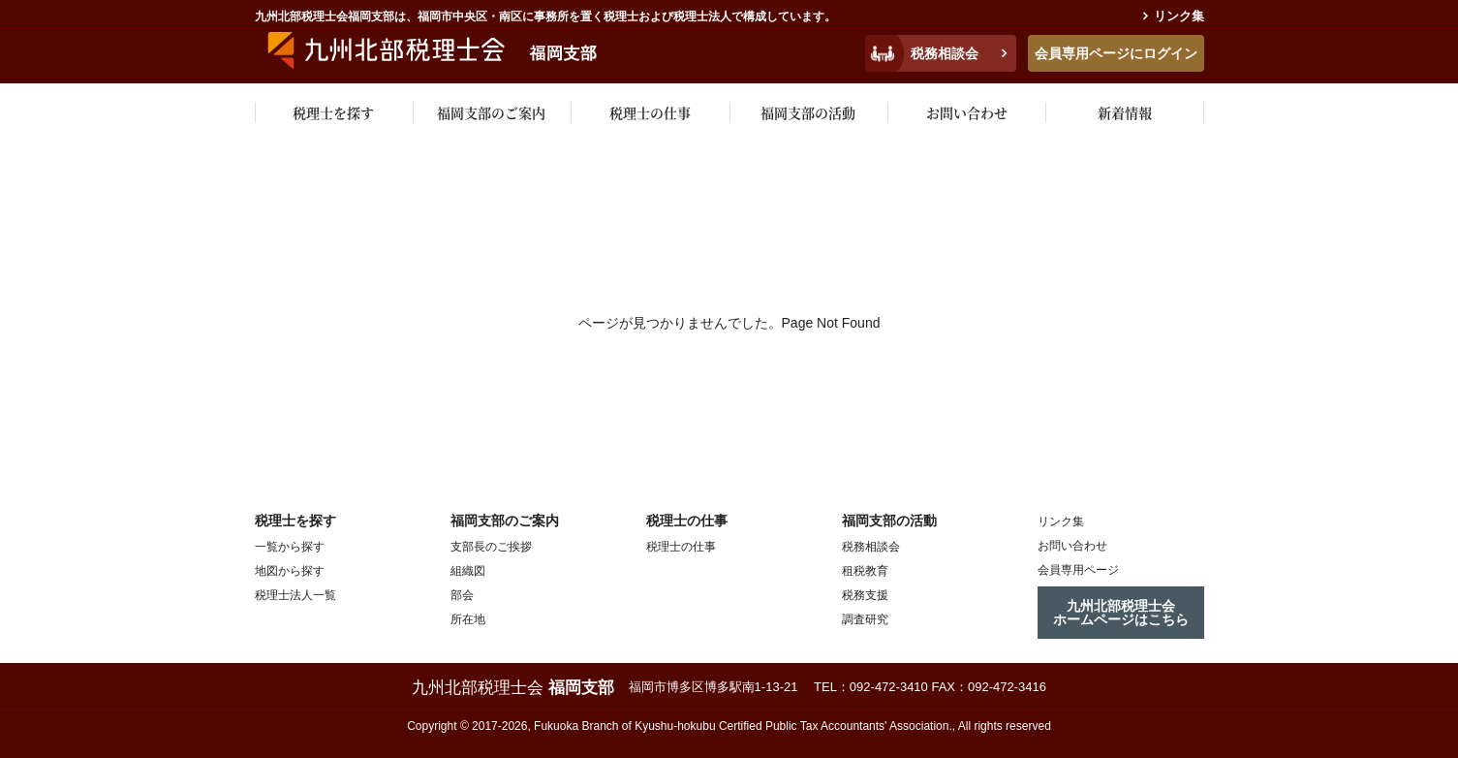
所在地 (467, 619)
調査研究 (865, 619)
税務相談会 (944, 53)
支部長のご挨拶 (491, 546)
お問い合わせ (967, 112)
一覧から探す (290, 546)
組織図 (467, 571)
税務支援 (865, 595)
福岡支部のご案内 (491, 112)
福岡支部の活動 (807, 112)
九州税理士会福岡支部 (446, 50)
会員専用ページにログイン (1116, 53)
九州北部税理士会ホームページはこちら (1121, 612)
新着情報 (1125, 112)
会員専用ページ (1078, 570)
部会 (462, 595)
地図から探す (290, 571)
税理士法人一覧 (295, 595)
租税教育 (865, 571)
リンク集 (1179, 16)
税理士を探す (333, 112)
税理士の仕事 (650, 112)
